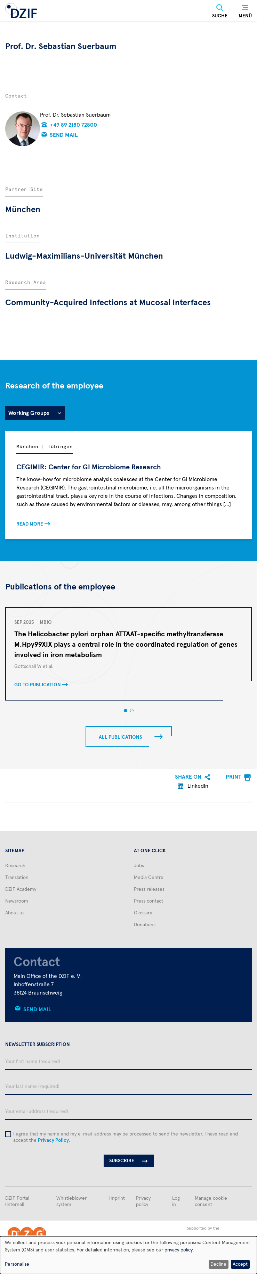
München (22, 210)
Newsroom (16, 901)
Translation (17, 877)
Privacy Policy (53, 1140)
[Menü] (245, 11)
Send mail (64, 135)
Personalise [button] (17, 1264)
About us (14, 913)
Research (15, 865)
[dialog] (128, 1255)
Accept (240, 1264)
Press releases (149, 889)
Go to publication (37, 684)
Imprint (117, 1198)
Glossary (143, 913)
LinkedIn (193, 786)
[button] (125, 710)
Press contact (148, 901)
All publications (120, 737)
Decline (218, 1264)
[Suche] (219, 11)
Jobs (139, 865)
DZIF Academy (20, 889)
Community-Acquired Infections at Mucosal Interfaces (108, 303)
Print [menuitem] (233, 777)
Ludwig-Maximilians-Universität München (84, 256)
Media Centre (148, 877)
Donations (144, 924)
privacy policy (178, 1250)
